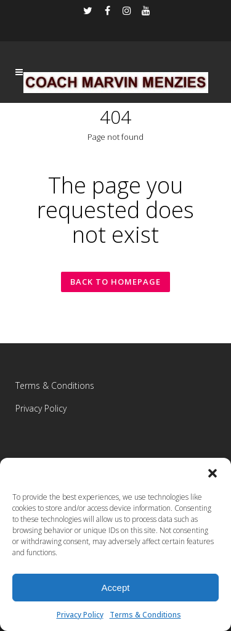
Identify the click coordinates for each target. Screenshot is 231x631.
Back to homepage (115, 281)
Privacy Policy (80, 614)
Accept (116, 587)
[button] (212, 473)
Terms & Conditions (145, 614)
